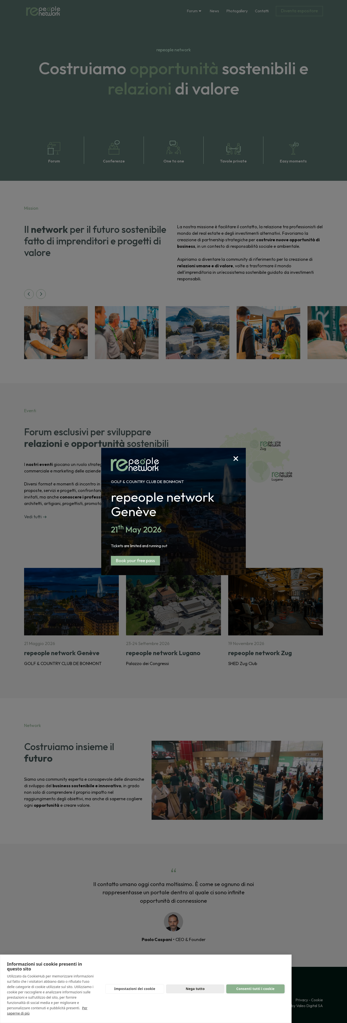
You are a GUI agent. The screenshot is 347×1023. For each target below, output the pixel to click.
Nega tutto (195, 988)
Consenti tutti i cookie (255, 988)
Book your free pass (135, 560)
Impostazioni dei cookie (134, 988)
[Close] (240, 454)
